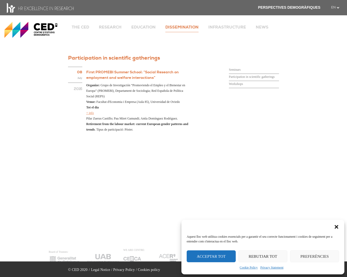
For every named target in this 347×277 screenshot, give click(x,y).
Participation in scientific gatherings (252, 77)
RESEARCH (110, 27)
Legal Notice (100, 270)
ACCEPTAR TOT (211, 256)
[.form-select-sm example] (335, 7)
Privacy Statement (271, 267)
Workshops (236, 84)
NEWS (262, 27)
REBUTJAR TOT (263, 256)
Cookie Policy (249, 267)
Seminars (235, 69)
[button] (336, 226)
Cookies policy (149, 270)
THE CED (80, 27)
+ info (90, 113)
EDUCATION (143, 27)
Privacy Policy (124, 270)
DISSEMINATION (182, 27)
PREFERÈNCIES (314, 256)
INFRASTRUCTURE (227, 27)
